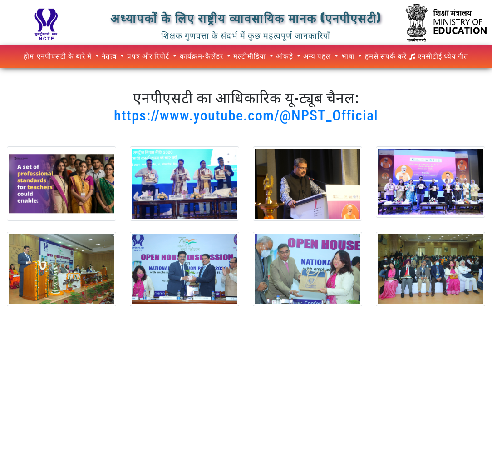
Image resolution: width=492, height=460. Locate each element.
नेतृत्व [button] (110, 56)
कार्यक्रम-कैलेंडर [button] (202, 56)
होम (29, 56)
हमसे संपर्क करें (386, 56)
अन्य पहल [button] (318, 56)
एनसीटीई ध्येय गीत (438, 56)
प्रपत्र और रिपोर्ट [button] (149, 56)
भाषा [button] (349, 56)
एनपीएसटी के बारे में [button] (65, 56)
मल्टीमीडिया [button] (250, 56)
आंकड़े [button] (285, 56)
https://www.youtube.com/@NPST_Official (246, 115)
